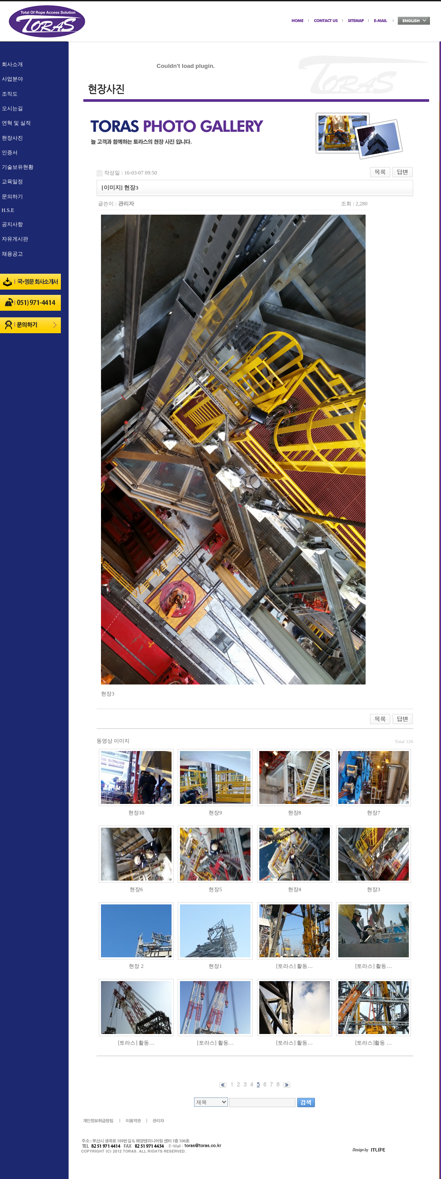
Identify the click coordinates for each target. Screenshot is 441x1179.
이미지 (122, 741)
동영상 (104, 741)
